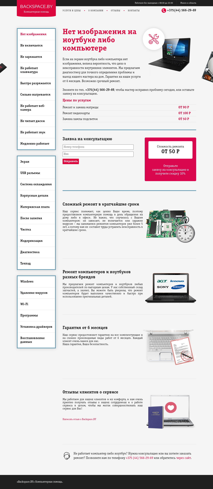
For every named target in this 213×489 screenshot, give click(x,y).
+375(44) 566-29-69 (181, 10)
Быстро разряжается (35, 83)
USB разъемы (30, 173)
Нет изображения (33, 34)
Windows (26, 281)
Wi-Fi (24, 304)
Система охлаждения (36, 184)
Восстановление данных (32, 340)
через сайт (183, 458)
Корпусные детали (34, 195)
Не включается (31, 45)
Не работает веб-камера (32, 108)
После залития (31, 218)
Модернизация (31, 241)
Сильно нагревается (35, 94)
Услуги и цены (72, 11)
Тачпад (25, 263)
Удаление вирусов (34, 293)
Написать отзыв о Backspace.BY (79, 419)
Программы (29, 315)
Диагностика (30, 252)
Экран (24, 161)
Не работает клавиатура (29, 70)
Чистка (25, 229)
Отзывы (115, 11)
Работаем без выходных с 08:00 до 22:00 (154, 3)
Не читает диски (32, 121)
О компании (95, 11)
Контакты (134, 11)
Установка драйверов (36, 326)
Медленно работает (34, 143)
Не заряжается (31, 57)
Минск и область (188, 3)
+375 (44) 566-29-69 (139, 458)
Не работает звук (32, 132)
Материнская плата (35, 207)
